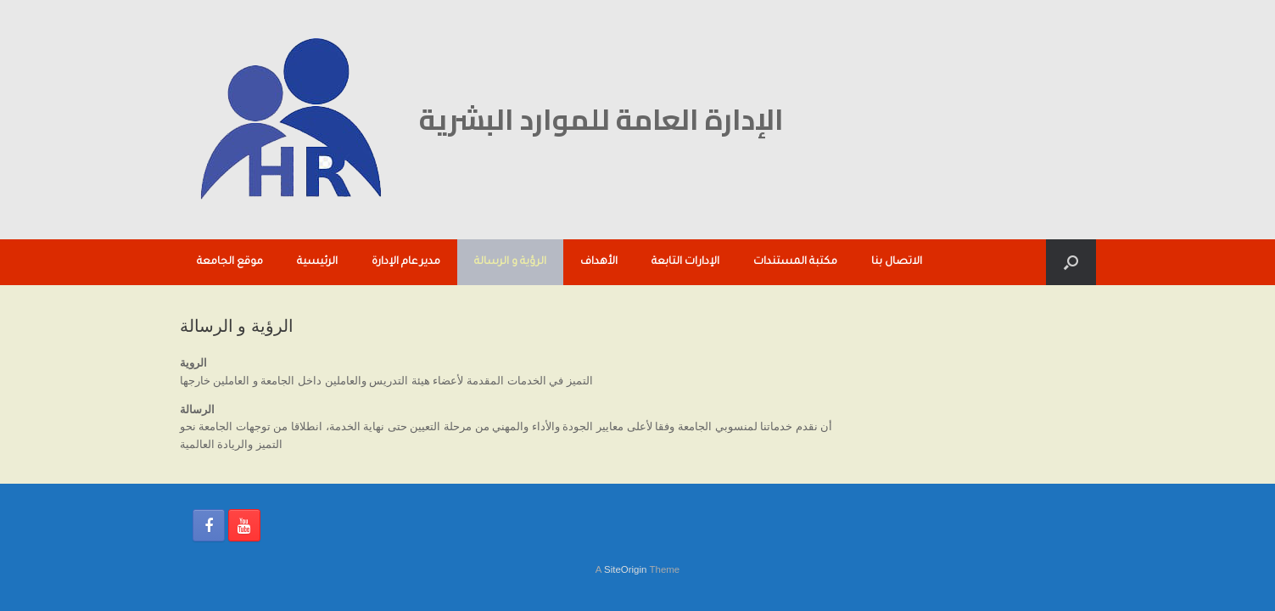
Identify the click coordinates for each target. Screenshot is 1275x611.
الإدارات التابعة (685, 262)
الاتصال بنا (896, 262)
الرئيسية (317, 262)
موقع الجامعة (230, 262)
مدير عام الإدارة (406, 262)
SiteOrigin (625, 569)
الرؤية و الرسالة (510, 262)
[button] (1071, 262)
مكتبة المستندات (795, 262)
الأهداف (599, 262)
